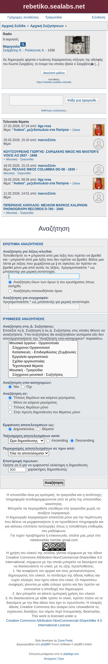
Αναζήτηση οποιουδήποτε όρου (35, 291)
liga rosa (44, 126)
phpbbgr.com (71, 653)
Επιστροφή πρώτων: (20, 461)
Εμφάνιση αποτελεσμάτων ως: (29, 425)
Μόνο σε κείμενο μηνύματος (32, 402)
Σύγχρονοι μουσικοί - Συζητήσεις (43, 375)
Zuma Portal (65, 640)
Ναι (13, 387)
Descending (82, 440)
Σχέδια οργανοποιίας (43, 361)
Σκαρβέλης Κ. (12, 50)
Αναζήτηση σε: (15, 394)
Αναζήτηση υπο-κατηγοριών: (27, 383)
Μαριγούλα (11, 46)
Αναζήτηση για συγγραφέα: (26, 298)
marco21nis (47, 140)
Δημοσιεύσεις (21, 429)
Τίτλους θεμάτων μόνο (28, 407)
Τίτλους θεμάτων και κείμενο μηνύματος (41, 398)
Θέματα (45, 429)
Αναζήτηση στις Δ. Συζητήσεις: (28, 326)
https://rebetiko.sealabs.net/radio (54, 82)
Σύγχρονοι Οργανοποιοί (43, 348)
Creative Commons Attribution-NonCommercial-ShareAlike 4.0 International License (54, 623)
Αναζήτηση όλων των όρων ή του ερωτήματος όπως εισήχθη (51, 284)
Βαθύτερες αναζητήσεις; (54, 110)
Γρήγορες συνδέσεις (23, 17)
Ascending (57, 440)
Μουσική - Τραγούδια (43, 370)
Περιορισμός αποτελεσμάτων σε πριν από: (39, 448)
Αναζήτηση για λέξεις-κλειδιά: (27, 251)
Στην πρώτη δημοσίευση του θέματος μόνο (44, 412)
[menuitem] (50, 659)
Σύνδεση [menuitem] (98, 17)
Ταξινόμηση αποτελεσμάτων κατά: (31, 436)
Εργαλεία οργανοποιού (43, 357)
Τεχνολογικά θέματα (43, 366)
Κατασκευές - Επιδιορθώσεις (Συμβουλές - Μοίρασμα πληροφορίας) (43, 352)
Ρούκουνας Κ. (35, 50)
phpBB (45, 644)
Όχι (26, 387)
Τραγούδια (53, 17)
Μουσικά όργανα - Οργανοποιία (43, 343)
